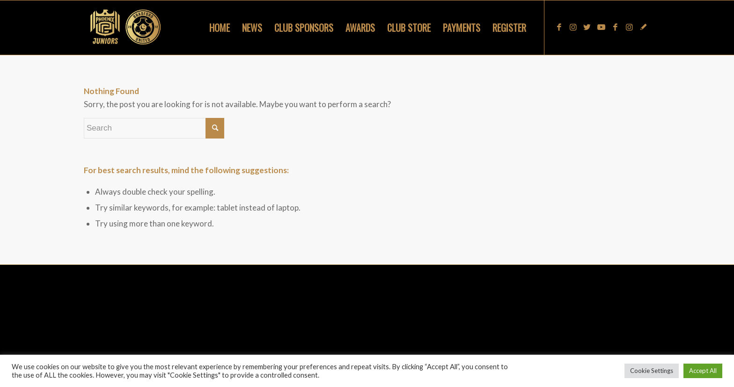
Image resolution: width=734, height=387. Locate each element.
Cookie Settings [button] (651, 370)
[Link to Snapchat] (643, 27)
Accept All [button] (703, 370)
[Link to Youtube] (601, 27)
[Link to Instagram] (573, 27)
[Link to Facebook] (559, 27)
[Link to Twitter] (587, 27)
